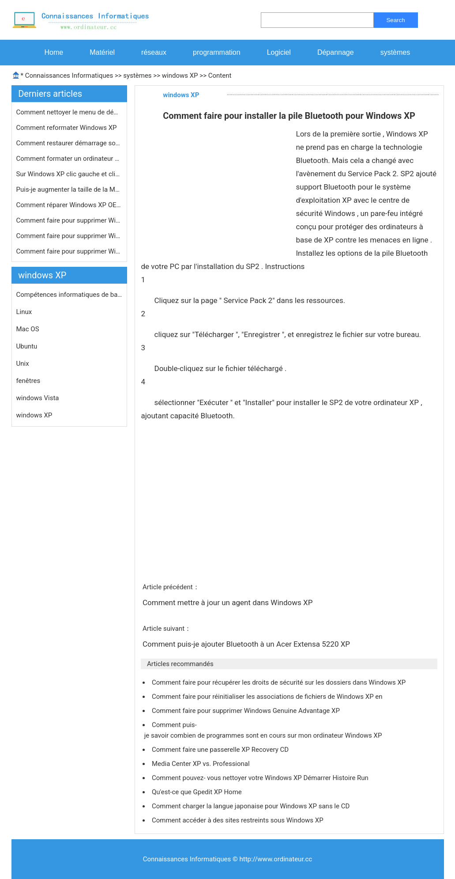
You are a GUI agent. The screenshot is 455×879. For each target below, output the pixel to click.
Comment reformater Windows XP (67, 128)
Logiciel (279, 52)
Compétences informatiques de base (69, 295)
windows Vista (37, 398)
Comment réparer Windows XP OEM (69, 205)
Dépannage (335, 52)
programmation (217, 52)
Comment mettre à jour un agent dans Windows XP (229, 602)
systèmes (395, 52)
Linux (24, 312)
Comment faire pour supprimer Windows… (69, 220)
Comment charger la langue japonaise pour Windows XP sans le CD (251, 806)
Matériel (102, 52)
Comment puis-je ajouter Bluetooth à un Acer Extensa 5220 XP (247, 644)
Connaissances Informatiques (69, 76)
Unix (22, 364)
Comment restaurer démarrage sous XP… (69, 143)
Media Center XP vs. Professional (201, 764)
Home (54, 52)
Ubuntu (27, 346)
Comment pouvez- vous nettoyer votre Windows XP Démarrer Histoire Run (261, 778)
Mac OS (27, 329)
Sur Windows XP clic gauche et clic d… (69, 174)
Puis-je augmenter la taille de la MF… (69, 189)
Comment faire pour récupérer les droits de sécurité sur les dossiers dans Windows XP (279, 682)
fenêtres (28, 381)
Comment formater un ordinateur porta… (69, 159)
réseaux (153, 52)
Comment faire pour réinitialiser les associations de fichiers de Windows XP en (268, 697)
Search (395, 20)
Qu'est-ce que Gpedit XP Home (198, 792)
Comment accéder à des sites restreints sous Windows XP (238, 820)
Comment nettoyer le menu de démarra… (69, 112)
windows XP (180, 76)
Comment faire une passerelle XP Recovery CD (221, 750)
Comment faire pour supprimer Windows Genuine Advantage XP (247, 711)
